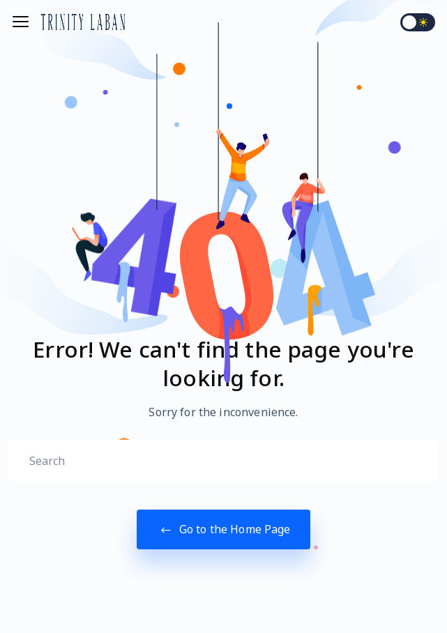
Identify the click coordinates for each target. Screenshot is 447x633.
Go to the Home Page (223, 529)
